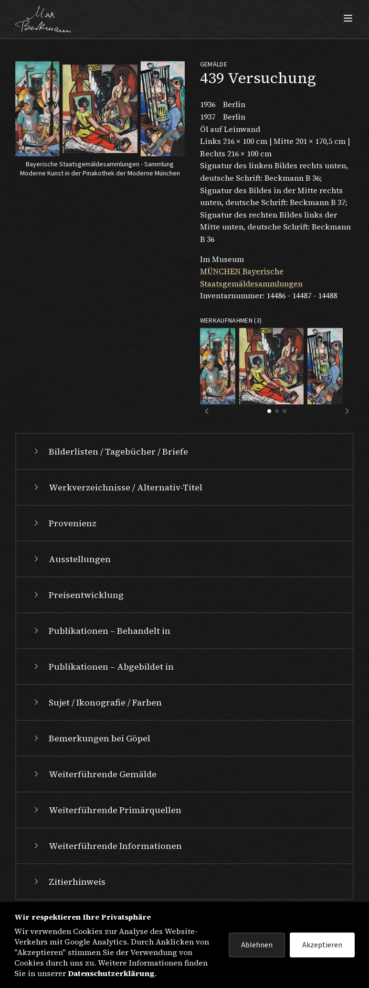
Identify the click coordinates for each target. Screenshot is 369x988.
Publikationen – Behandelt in (101, 631)
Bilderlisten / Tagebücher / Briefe (110, 451)
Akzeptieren (322, 945)
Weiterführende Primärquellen (106, 810)
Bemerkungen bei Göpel (91, 738)
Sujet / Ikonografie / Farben (97, 702)
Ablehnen (257, 945)
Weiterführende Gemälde (94, 774)
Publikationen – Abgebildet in (103, 667)
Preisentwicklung (78, 595)
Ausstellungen (71, 559)
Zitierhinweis (68, 882)
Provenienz (64, 523)
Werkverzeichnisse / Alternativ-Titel (117, 487)
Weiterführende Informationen (107, 846)
